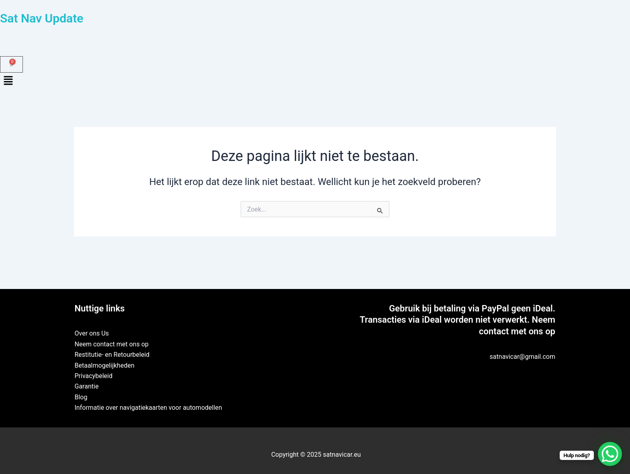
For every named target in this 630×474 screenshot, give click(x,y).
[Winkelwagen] (11, 64)
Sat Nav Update (41, 18)
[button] (315, 81)
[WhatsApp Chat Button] (610, 454)
